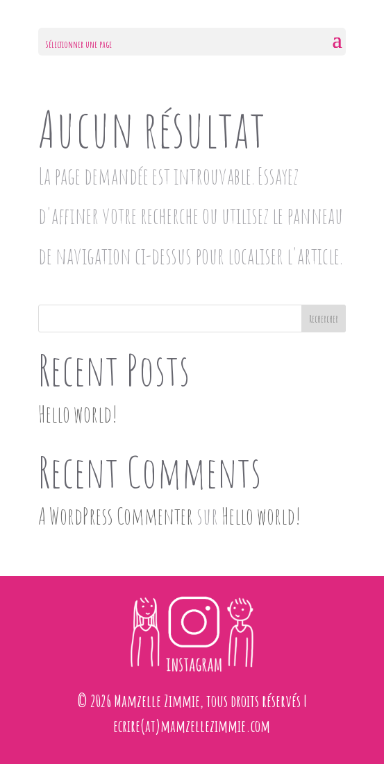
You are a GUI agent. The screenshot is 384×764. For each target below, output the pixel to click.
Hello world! (77, 414)
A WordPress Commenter (115, 516)
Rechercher (323, 319)
